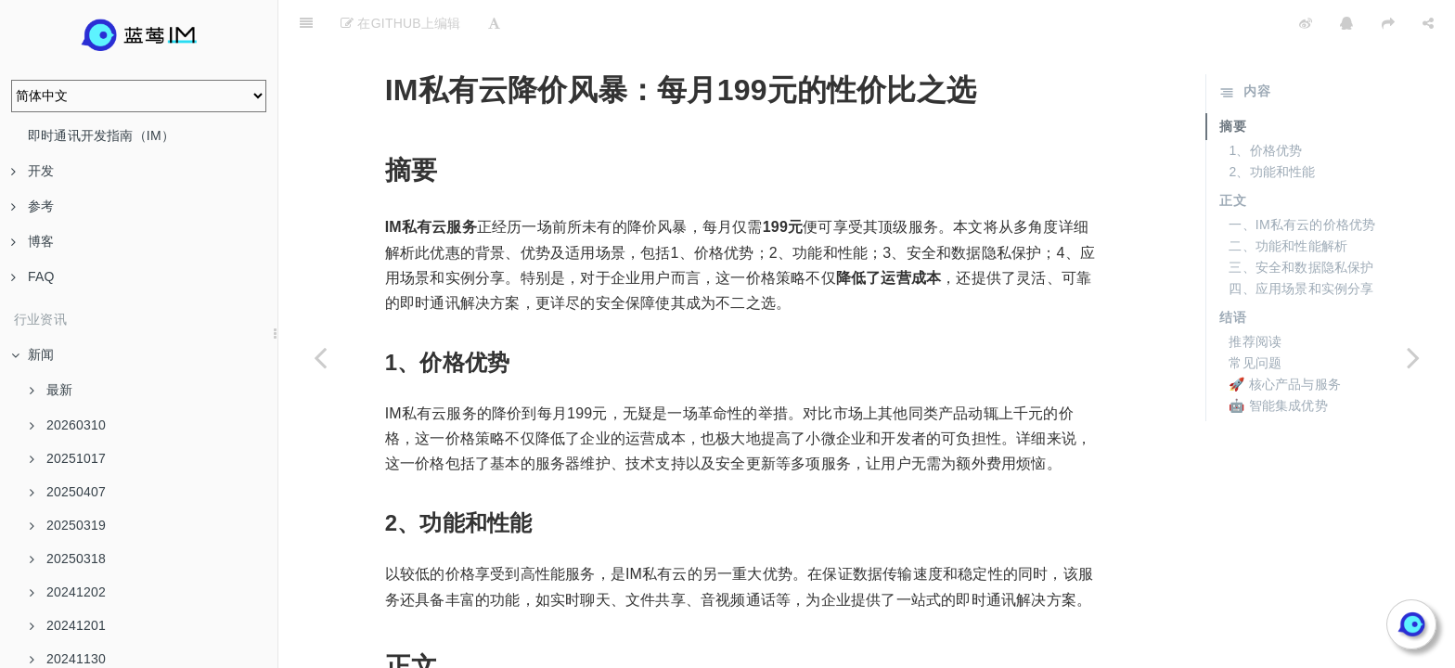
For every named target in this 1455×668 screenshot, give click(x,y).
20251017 (68, 458)
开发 (32, 170)
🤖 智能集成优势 (1278, 359)
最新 (51, 389)
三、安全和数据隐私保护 (1301, 220)
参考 (32, 206)
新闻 (32, 354)
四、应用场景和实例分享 (1301, 242)
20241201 (68, 625)
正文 (1232, 154)
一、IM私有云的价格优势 (1302, 178)
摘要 (1232, 79)
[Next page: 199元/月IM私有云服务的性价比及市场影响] (1413, 357)
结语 (1232, 270)
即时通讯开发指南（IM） (101, 135)
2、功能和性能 (1272, 125)
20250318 (68, 558)
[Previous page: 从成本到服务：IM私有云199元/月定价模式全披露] (320, 357)
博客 (32, 241)
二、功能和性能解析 (1288, 199)
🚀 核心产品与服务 (1285, 337)
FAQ (33, 276)
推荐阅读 (1255, 295)
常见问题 (1255, 316)
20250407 (68, 491)
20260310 (68, 425)
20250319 (68, 525)
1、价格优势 (1265, 103)
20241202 (68, 591)
